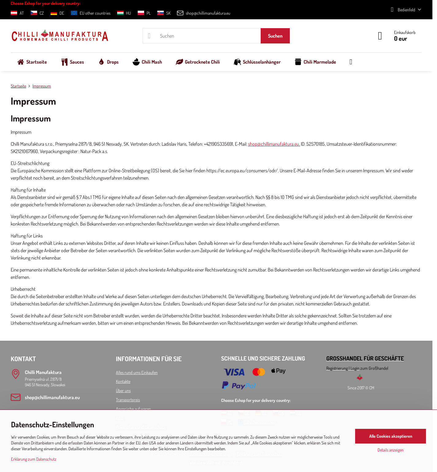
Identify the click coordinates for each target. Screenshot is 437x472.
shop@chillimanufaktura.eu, (274, 144)
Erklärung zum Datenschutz (33, 459)
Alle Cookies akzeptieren (390, 436)
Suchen (275, 36)
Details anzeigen (391, 449)
